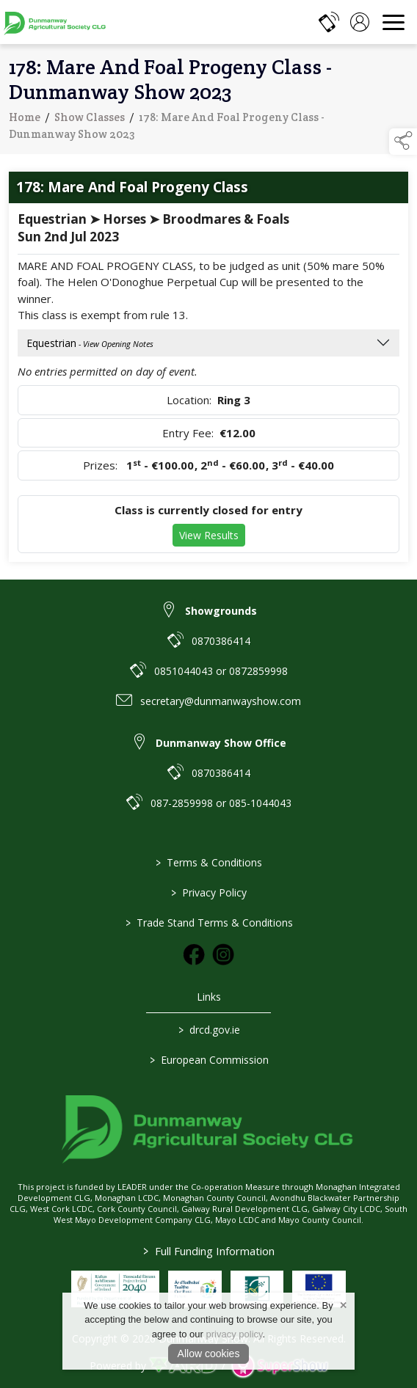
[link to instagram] (223, 954)
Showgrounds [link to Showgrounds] (221, 611)
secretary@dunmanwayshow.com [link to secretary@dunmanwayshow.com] (220, 701)
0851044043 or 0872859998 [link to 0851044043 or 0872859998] (221, 671)
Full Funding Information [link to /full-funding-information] (209, 1250)
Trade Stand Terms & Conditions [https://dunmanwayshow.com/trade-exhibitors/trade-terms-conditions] (208, 922)
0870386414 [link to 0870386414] (221, 641)
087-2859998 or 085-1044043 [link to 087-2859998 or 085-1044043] (221, 803)
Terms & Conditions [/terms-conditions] (209, 862)
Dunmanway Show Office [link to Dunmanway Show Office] (221, 743)
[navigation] (393, 22)
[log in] (359, 22)
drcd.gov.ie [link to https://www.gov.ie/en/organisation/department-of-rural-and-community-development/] (208, 1029)
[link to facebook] (194, 954)
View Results (209, 537)
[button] (403, 141)
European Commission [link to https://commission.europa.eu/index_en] (208, 1059)
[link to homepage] (55, 22)
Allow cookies (209, 1353)
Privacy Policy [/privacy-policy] (209, 892)
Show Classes (89, 119)
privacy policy (234, 1334)
